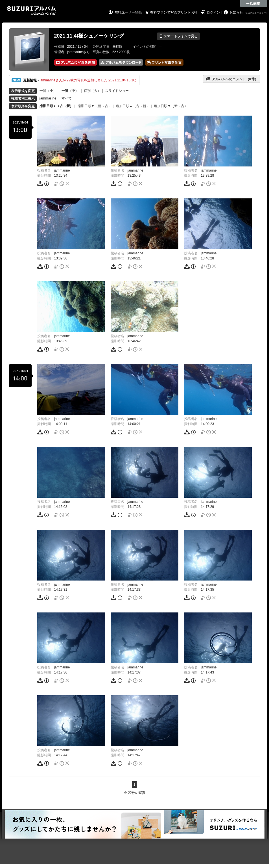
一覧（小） (48, 91)
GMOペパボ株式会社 (257, 13)
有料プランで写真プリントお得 (174, 12)
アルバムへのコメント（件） (231, 79)
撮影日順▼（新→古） (94, 106)
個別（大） (92, 91)
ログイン (213, 12)
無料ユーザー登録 (128, 12)
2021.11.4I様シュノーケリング (89, 36)
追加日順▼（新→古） (171, 106)
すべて (67, 98)
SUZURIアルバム (31, 11)
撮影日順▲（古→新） (56, 106)
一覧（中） (70, 91)
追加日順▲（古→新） (133, 106)
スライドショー (117, 91)
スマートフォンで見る (178, 36)
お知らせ (236, 12)
